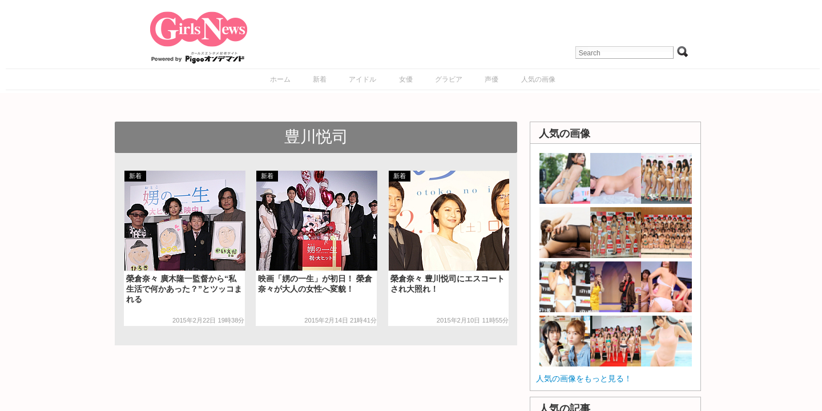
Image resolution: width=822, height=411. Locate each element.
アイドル (362, 79)
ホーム (280, 79)
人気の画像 (538, 79)
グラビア (448, 79)
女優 (406, 79)
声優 (491, 79)
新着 (320, 79)
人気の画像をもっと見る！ (584, 378)
